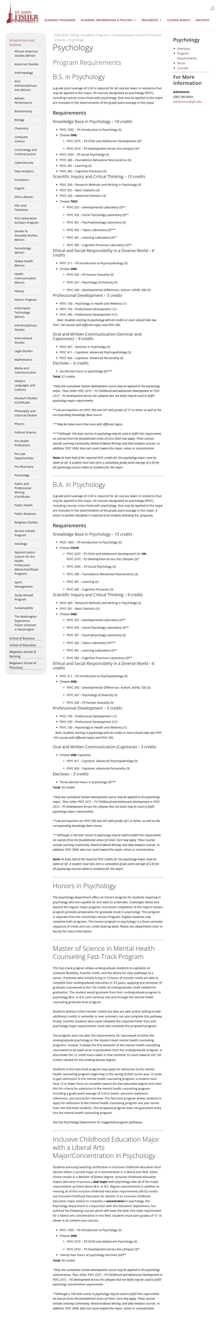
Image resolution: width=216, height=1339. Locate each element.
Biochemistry (23, 111)
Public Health (23, 505)
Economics (21, 180)
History (19, 291)
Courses (182, 68)
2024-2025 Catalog (66, 35)
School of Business (22, 638)
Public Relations (25, 514)
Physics (19, 424)
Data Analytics (24, 171)
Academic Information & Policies (106, 20)
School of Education (22, 645)
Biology (19, 120)
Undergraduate (22, 20)
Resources (150, 20)
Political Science (25, 432)
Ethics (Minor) (23, 197)
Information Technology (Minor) (22, 312)
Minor (181, 63)
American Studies (26, 64)
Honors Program (25, 300)
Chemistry (21, 128)
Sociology (20, 544)
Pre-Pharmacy (23, 467)
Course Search (178, 20)
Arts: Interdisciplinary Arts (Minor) (25, 85)
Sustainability (23, 608)
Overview (183, 49)
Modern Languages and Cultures (24, 385)
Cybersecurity (23, 163)
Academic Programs (59, 20)
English (19, 188)
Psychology (21, 475)
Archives (202, 20)
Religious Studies (26, 522)
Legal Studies (23, 351)
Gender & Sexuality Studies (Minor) (26, 235)
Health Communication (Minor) (25, 278)
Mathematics (23, 360)
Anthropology (23, 73)
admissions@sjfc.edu (187, 102)
